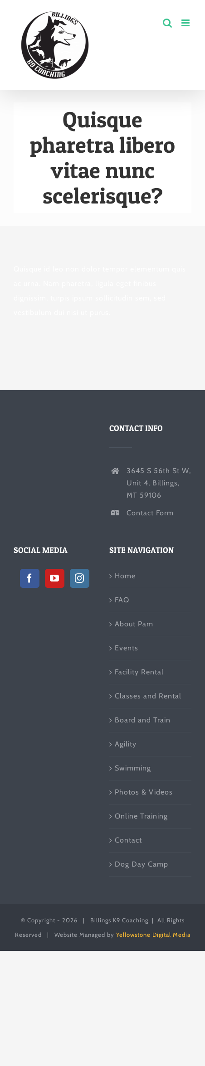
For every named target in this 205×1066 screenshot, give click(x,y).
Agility (126, 744)
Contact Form (150, 513)
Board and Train (143, 720)
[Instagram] (79, 578)
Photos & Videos (144, 792)
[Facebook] (29, 578)
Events (126, 648)
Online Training (141, 816)
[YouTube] (54, 578)
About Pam (134, 624)
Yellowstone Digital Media (153, 934)
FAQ (122, 600)
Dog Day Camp (141, 864)
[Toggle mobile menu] (186, 23)
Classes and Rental (148, 696)
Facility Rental (139, 672)
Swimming (133, 768)
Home (125, 576)
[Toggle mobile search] (167, 23)
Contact (128, 840)
